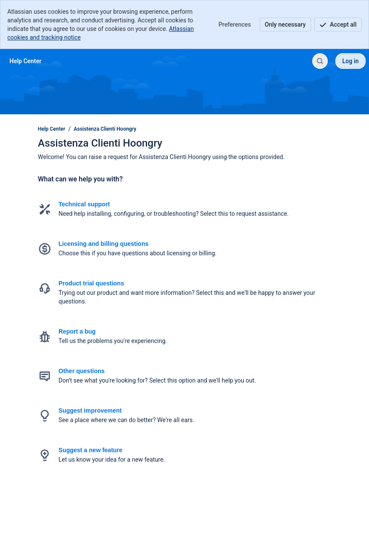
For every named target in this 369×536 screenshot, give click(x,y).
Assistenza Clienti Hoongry (105, 129)
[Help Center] (25, 61)
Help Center (51, 129)
